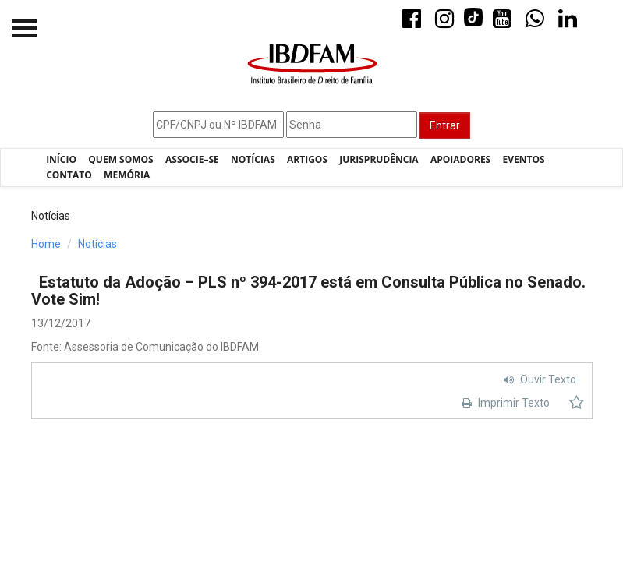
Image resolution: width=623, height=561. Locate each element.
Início (61, 159)
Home (46, 244)
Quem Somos (120, 159)
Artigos (307, 159)
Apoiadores (460, 159)
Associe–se (192, 159)
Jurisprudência (378, 159)
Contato (69, 175)
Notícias (253, 159)
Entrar (445, 125)
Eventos (524, 159)
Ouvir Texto (538, 379)
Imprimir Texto (504, 403)
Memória (127, 175)
